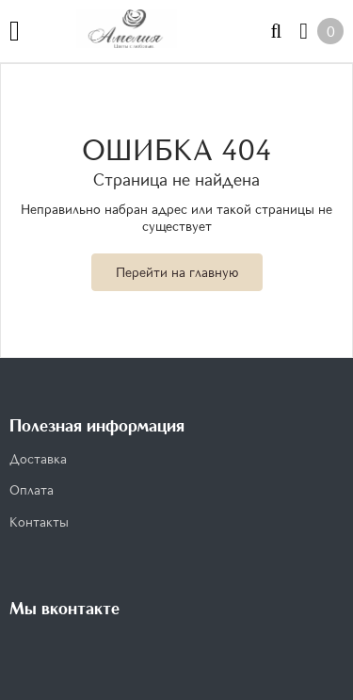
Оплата (31, 489)
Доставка (38, 458)
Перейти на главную (177, 272)
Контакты (39, 521)
